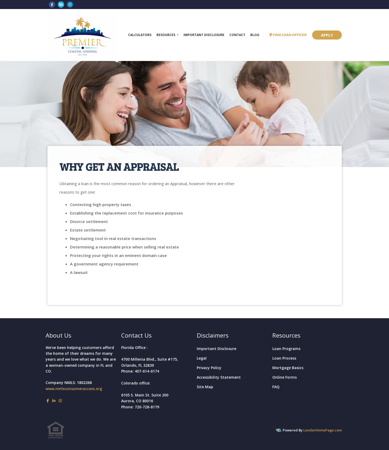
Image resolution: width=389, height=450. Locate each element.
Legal (202, 358)
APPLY (327, 35)
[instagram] (70, 4)
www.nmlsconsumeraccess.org (74, 388)
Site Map (205, 386)
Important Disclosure (203, 35)
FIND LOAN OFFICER (288, 35)
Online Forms (284, 377)
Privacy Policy (209, 367)
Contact (237, 35)
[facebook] (52, 4)
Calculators (139, 35)
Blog (254, 35)
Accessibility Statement (219, 377)
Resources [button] (166, 35)
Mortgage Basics (287, 367)
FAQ (275, 386)
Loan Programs (286, 348)
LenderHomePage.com (322, 430)
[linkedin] (61, 4)
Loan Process (284, 358)
